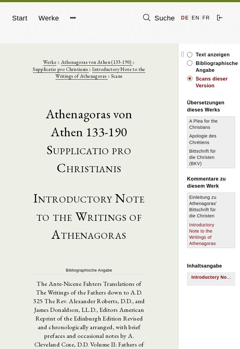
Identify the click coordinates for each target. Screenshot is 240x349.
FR (206, 17)
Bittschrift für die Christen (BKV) (202, 157)
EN (195, 17)
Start (19, 18)
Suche (159, 18)
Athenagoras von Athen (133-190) (97, 62)
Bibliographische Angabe (215, 67)
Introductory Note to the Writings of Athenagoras (100, 72)
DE (185, 17)
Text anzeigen (213, 54)
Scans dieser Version (212, 82)
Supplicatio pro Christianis (61, 69)
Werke (48, 18)
